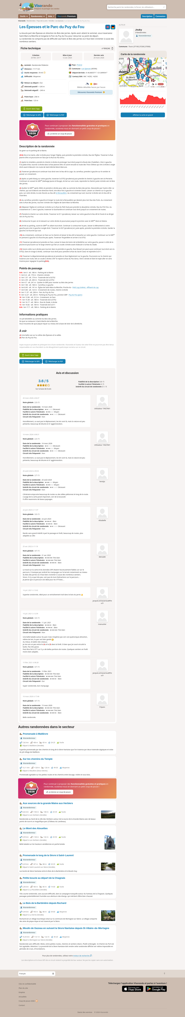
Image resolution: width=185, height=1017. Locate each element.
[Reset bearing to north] (163, 69)
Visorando (21, 21)
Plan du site (23, 988)
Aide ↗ (51, 16)
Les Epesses (86, 69)
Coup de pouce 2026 (28, 1001)
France (79, 65)
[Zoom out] (163, 65)
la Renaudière (61, 193)
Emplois (22, 992)
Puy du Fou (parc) (75, 295)
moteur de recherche (82, 956)
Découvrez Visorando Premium (91, 92)
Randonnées (38, 16)
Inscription (147, 16)
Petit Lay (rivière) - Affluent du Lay (85, 287)
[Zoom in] (163, 61)
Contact (22, 1005)
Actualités (23, 997)
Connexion (160, 16)
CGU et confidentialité (27, 984)
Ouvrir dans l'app (31, 108)
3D (158, 84)
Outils (24, 16)
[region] (143, 72)
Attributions (123, 86)
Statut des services (84, 1012)
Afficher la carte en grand (143, 115)
